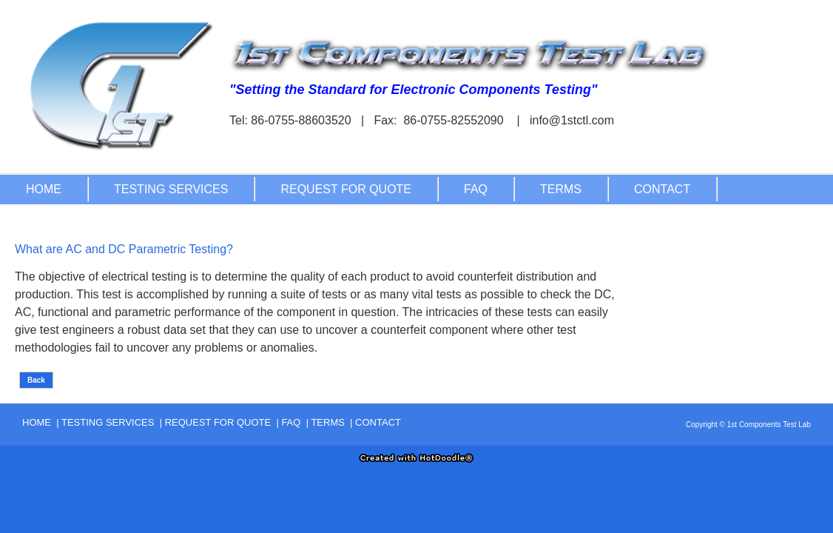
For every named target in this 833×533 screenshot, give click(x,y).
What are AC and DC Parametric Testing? (124, 249)
